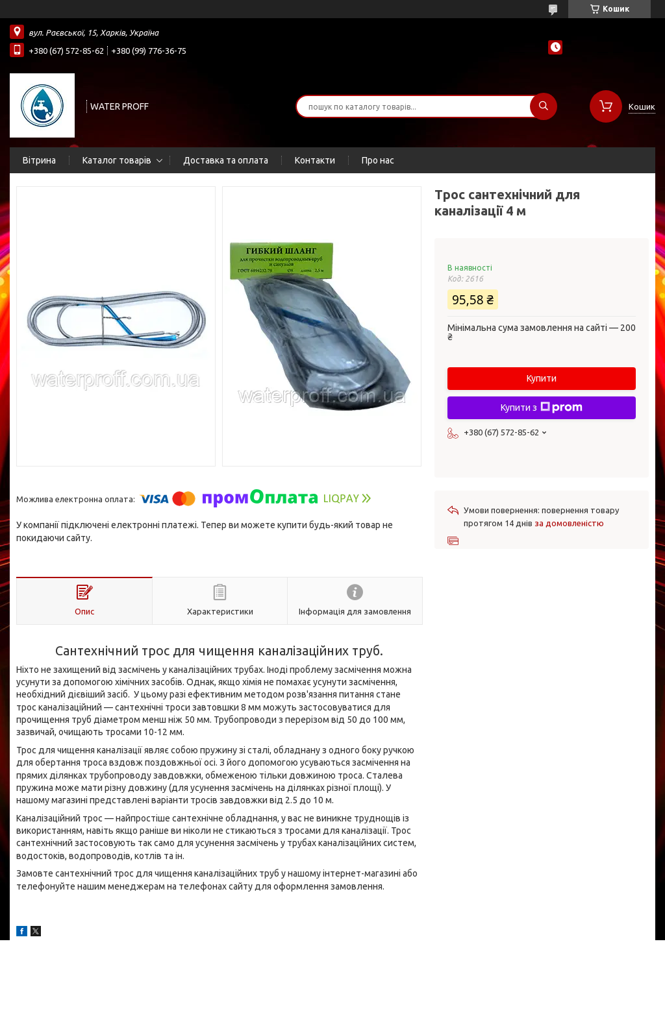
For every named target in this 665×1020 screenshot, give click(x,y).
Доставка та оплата (225, 160)
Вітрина (39, 160)
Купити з (542, 407)
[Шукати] (543, 106)
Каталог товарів (116, 160)
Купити (542, 378)
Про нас (378, 160)
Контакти (315, 160)
